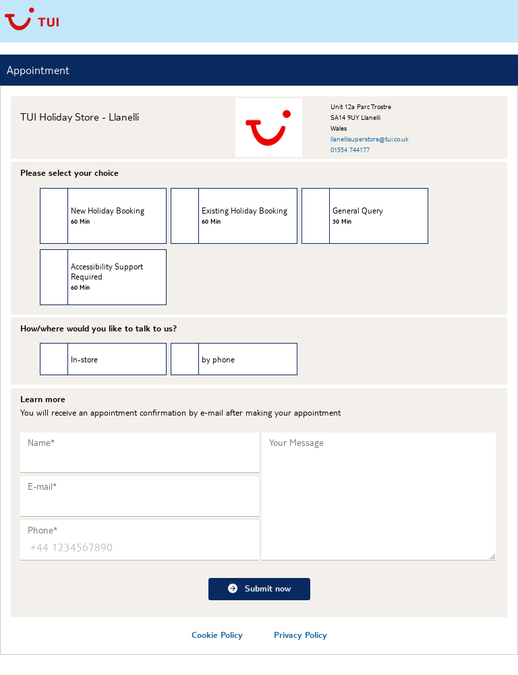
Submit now (259, 587)
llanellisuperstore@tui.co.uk (369, 138)
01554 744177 (350, 149)
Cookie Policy (217, 634)
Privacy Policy (300, 634)
